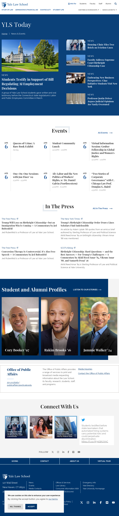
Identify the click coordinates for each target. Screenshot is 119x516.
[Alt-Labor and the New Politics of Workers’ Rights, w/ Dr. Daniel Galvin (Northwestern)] (59, 181)
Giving (15, 461)
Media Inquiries (85, 369)
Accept (31, 507)
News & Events (108, 10)
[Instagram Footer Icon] (88, 502)
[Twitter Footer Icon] (81, 502)
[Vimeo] (73, 452)
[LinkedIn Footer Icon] (94, 502)
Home (4, 34)
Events (31, 486)
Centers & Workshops (87, 10)
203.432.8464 (13, 382)
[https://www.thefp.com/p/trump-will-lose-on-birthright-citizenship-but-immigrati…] (30, 226)
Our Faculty (45, 10)
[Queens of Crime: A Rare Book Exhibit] (20, 151)
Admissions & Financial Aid (26, 10)
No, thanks (15, 507)
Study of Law (7, 10)
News (31, 483)
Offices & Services (63, 483)
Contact (44, 461)
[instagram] (58, 452)
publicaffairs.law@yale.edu (19, 385)
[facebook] (68, 452)
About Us (74, 461)
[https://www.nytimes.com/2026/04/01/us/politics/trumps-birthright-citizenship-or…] (89, 229)
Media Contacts (35, 489)
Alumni (108, 4)
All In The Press (100, 208)
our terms (53, 499)
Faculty (92, 4)
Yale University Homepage (94, 489)
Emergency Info (89, 483)
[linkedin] (63, 452)
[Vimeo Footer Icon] (107, 502)
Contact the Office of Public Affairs (94, 373)
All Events (103, 133)
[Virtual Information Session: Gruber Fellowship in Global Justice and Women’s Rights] (98, 151)
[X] (53, 452)
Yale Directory (88, 486)
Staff (100, 4)
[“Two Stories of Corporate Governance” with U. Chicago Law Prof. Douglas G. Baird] (98, 181)
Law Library (60, 486)
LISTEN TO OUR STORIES (85, 289)
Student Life (58, 10)
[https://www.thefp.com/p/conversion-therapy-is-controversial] (30, 254)
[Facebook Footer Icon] (100, 502)
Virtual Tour (104, 461)
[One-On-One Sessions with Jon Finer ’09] (20, 181)
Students (83, 4)
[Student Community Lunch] (59, 151)
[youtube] (79, 452)
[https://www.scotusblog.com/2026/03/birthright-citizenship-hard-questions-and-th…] (89, 258)
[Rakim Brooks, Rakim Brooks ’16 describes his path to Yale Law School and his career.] (59, 326)
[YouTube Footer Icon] (113, 502)
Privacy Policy (65, 502)
